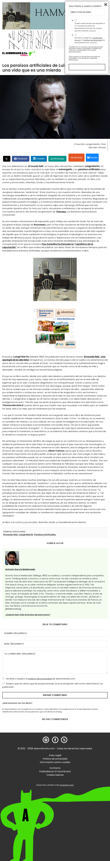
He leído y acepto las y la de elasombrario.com (90, 825)
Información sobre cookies (55, 762)
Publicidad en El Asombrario (55, 771)
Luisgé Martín (26, 534)
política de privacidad (40, 678)
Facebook (22, 158)
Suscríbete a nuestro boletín (85, 792)
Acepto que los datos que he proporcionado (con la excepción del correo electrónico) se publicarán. (52, 685)
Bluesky (92, 157)
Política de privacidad (55, 758)
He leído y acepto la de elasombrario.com (38, 678)
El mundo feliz (10, 534)
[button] (18, 54)
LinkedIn (40, 158)
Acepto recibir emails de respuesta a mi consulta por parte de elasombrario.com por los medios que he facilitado (90, 812)
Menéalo (76, 157)
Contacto (55, 768)
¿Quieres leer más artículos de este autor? (27, 614)
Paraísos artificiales (45, 534)
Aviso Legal (55, 755)
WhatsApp (58, 158)
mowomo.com (67, 785)
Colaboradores (55, 775)
